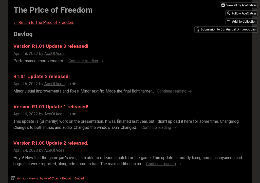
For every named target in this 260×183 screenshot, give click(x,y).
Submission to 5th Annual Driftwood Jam (226, 29)
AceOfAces (54, 53)
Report (66, 178)
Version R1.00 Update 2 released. (50, 143)
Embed (79, 178)
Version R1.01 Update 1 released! (50, 107)
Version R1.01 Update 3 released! (50, 46)
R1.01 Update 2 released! (41, 76)
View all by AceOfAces (44, 178)
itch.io (21, 178)
